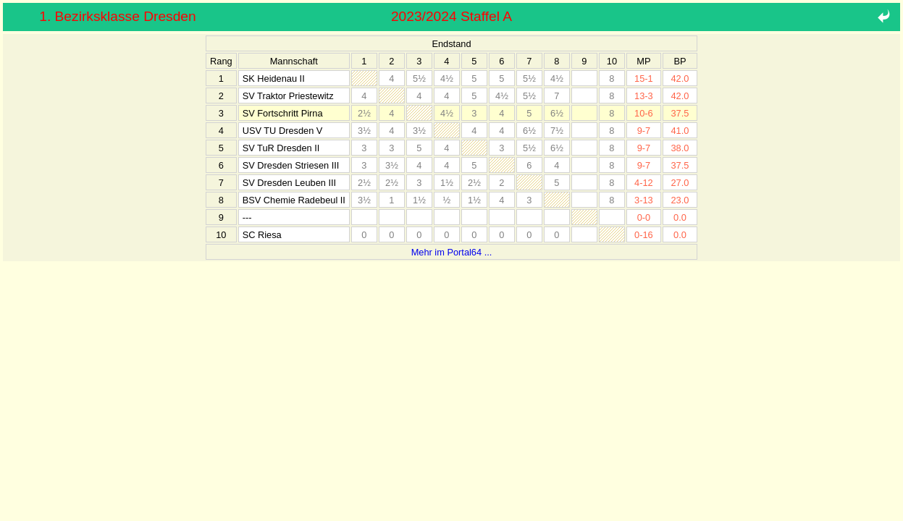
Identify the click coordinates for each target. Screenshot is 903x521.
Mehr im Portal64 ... (451, 252)
